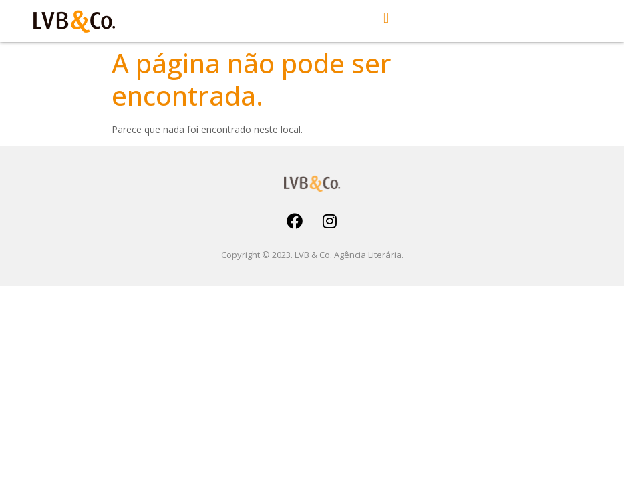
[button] (386, 18)
